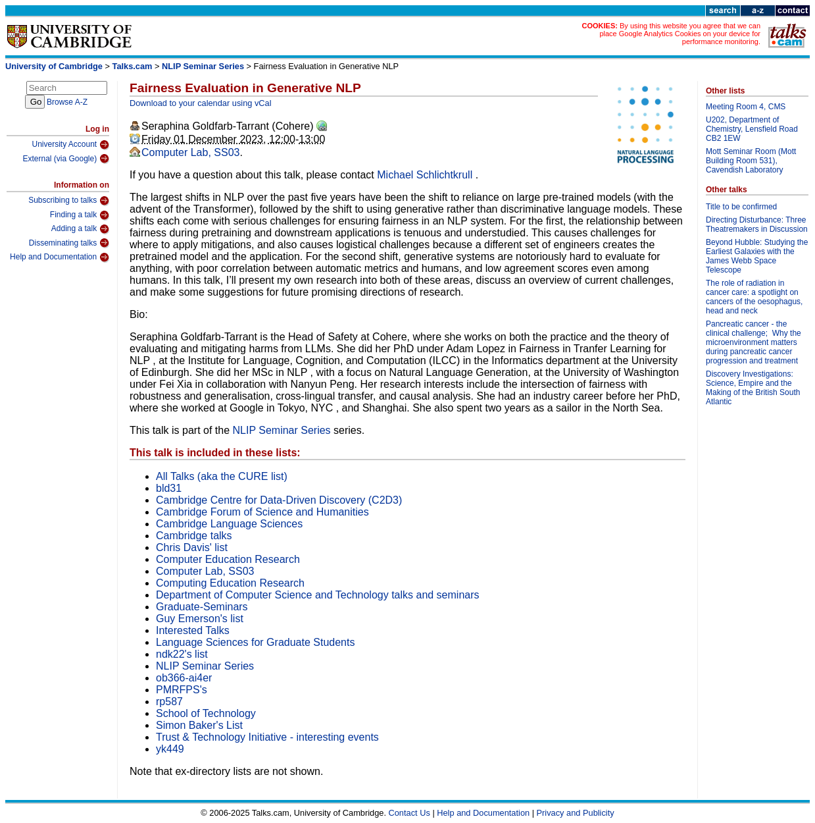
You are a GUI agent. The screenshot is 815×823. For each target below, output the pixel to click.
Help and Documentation (59, 257)
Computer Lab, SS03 (190, 152)
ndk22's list (182, 654)
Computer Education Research (228, 559)
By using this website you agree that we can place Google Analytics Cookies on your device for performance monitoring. (679, 33)
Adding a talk (80, 229)
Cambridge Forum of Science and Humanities (262, 512)
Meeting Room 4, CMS (745, 106)
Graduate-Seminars (202, 606)
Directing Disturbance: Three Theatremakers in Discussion (757, 224)
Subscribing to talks (68, 201)
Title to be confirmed (741, 206)
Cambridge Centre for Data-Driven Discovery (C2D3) (279, 500)
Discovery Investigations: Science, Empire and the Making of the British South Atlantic (753, 387)
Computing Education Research (230, 583)
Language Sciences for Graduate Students (255, 642)
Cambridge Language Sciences (229, 523)
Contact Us (409, 813)
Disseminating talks (69, 243)
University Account (70, 145)
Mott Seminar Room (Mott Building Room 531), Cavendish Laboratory (751, 160)
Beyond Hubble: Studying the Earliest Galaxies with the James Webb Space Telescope (757, 256)
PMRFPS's (181, 689)
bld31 (169, 488)
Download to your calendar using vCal (201, 103)
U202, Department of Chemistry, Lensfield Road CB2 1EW (752, 129)
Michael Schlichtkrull (426, 174)
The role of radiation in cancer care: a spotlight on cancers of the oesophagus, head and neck (754, 297)
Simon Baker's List (199, 725)
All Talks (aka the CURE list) (221, 476)
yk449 (170, 749)
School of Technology (206, 713)
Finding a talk (79, 215)
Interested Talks (193, 630)
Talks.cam (132, 66)
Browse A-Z (67, 102)
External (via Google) (65, 158)
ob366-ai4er (184, 677)
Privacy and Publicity (575, 813)
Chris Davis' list (192, 547)
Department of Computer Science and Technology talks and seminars (318, 594)
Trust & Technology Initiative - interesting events (267, 737)
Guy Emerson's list (199, 618)
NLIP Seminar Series (203, 66)
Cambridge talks (194, 535)
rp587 (169, 701)
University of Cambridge (54, 66)
